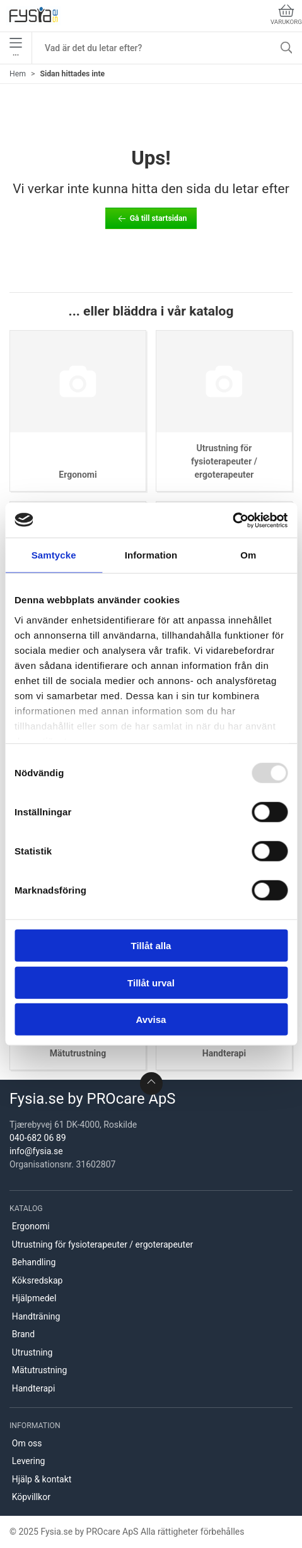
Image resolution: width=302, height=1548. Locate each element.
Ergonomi (77, 475)
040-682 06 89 (37, 1138)
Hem (17, 73)
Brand (23, 1334)
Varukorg (286, 14)
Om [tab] (248, 555)
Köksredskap (37, 1280)
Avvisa (151, 1019)
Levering (28, 1461)
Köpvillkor (31, 1497)
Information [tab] (151, 555)
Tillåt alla (151, 945)
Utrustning (32, 1352)
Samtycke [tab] (54, 555)
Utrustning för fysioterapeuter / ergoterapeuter (224, 461)
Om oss (27, 1443)
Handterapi (224, 1053)
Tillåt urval (151, 982)
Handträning (36, 1316)
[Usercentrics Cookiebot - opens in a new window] (232, 520)
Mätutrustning (78, 1053)
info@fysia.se (36, 1151)
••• (15, 48)
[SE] (33, 16)
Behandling (34, 1262)
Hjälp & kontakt (42, 1479)
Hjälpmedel (34, 1298)
